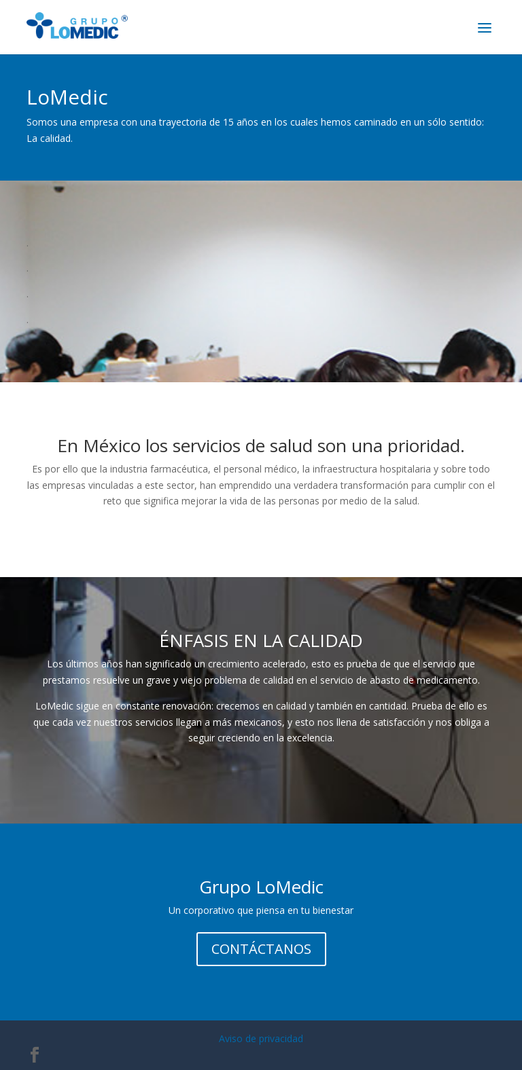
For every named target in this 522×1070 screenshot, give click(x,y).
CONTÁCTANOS (261, 949)
